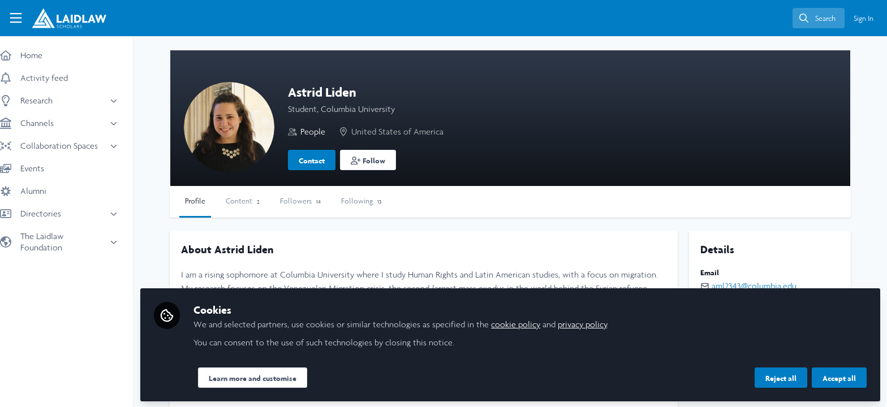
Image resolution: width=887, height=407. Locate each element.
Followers (311, 201)
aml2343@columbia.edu (756, 285)
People (324, 131)
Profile (206, 201)
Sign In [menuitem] (863, 18)
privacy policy (593, 323)
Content (254, 201)
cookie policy (527, 323)
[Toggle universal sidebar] (16, 18)
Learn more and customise (264, 377)
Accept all (839, 377)
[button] (379, 160)
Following (372, 201)
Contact (323, 160)
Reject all (780, 377)
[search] (819, 18)
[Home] (69, 18)
